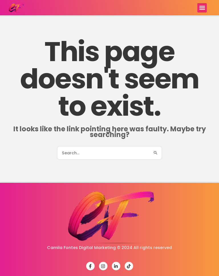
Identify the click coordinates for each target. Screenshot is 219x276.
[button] (202, 8)
